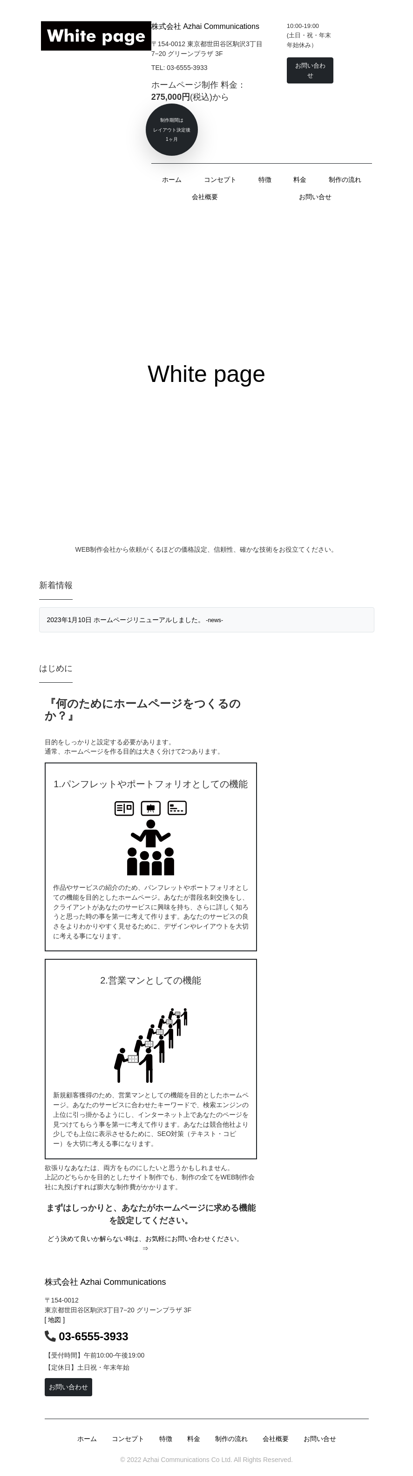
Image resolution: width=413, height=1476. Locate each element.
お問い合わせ (68, 1387)
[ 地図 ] (55, 1320)
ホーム (172, 179)
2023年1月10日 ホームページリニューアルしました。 (135, 620)
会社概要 (205, 197)
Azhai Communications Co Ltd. (187, 1459)
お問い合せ (315, 197)
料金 (299, 179)
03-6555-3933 (93, 1336)
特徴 (264, 179)
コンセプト (220, 179)
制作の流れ (345, 179)
